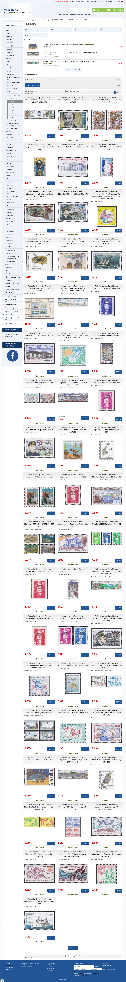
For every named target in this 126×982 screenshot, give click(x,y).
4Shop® (81, 974)
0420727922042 (106, 965)
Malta (8, 176)
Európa (8, 30)
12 (26, 93)
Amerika (8, 267)
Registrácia (50, 967)
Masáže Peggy (63, 979)
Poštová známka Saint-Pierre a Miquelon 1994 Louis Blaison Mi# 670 (73, 193)
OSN (8, 253)
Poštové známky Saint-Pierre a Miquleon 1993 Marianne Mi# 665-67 (106, 523)
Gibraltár (9, 131)
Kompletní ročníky (11, 296)
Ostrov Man (10, 203)
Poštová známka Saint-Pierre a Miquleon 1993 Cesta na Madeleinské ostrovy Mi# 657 (106, 476)
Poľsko (9, 206)
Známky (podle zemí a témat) (12, 26)
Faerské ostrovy (11, 68)
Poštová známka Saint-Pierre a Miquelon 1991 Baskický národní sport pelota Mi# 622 (106, 854)
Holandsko (10, 188)
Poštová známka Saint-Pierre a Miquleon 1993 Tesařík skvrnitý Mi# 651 (107, 429)
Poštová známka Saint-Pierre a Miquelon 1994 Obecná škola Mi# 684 (39, 334)
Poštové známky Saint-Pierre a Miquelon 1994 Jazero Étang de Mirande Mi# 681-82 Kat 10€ (73, 288)
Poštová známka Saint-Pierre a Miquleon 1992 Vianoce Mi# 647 (63, 44)
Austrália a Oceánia (11, 274)
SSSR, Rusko (10, 231)
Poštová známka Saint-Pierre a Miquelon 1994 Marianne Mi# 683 (106, 287)
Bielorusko (10, 52)
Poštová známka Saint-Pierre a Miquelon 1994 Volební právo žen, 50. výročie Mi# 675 (72, 241)
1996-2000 (13, 120)
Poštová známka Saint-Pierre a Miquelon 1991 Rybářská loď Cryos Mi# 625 (39, 901)
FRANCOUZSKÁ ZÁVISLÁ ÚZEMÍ (14, 78)
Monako (9, 182)
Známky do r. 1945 (11, 293)
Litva (8, 160)
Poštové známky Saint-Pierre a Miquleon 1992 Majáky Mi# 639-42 (39, 711)
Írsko (8, 141)
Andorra (9, 39)
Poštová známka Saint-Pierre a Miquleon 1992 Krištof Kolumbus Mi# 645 (73, 712)
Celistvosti (8, 314)
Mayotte (10, 85)
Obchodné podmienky (105, 1)
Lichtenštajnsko (11, 157)
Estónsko (9, 65)
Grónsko (9, 135)
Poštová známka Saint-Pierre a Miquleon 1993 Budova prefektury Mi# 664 (73, 524)
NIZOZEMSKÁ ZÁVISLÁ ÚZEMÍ (13, 192)
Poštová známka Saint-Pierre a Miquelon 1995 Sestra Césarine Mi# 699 (39, 146)
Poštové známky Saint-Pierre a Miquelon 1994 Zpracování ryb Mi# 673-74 (39, 382)
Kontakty (94, 1)
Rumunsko (10, 215)
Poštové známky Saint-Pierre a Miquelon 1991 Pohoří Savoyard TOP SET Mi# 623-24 (70, 53)
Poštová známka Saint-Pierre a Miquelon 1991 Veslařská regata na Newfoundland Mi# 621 (73, 854)
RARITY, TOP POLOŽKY (12, 311)
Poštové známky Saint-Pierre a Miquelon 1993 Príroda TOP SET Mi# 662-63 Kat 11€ (73, 382)
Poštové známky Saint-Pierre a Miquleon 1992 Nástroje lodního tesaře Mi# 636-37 (106, 665)
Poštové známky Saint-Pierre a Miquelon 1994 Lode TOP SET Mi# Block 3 (39, 288)
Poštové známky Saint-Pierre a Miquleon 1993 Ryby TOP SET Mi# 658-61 (39, 524)
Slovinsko (10, 228)
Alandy (9, 33)
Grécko (9, 218)
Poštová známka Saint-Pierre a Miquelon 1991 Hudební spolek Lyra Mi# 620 (39, 854)
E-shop (76, 972)
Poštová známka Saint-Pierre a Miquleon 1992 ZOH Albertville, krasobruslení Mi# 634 (39, 665)
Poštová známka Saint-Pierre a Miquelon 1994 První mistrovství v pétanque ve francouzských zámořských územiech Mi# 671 (106, 195)
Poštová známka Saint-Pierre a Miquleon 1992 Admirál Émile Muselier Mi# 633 (106, 618)
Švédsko (9, 237)
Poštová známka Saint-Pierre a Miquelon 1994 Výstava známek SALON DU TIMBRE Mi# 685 (73, 335)
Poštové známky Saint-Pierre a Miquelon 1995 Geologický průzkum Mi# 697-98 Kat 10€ (39, 99)
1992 (12, 107)
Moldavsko (10, 179)
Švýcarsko (10, 240)
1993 (12, 111)
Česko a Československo (13, 277)
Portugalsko (10, 209)
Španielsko (10, 234)
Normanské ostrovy (12, 196)
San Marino (10, 222)
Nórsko (9, 199)
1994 (12, 114)
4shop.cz (84, 975)
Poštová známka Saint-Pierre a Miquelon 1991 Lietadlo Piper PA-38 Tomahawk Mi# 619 (107, 806)
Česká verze (118, 1)
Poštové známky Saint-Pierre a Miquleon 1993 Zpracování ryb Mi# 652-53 (39, 476)
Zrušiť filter (118, 85)
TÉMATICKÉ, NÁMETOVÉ (12, 283)
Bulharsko (10, 58)
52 (30, 93)
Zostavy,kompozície (11, 308)
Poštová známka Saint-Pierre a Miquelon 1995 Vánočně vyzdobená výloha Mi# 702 (39, 194)
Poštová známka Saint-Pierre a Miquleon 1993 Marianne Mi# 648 (106, 381)
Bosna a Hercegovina (13, 55)
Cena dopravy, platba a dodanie (81, 1)
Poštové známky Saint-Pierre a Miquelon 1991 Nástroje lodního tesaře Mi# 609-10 (39, 806)
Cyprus (9, 153)
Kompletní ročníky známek (11, 300)
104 (32, 93)
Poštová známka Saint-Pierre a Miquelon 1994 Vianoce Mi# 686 (106, 334)
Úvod (25, 20)
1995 (12, 117)
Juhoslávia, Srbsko (12, 150)
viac (43, 105)
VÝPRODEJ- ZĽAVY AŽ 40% (12, 319)
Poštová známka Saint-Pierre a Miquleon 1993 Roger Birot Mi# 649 (39, 428)
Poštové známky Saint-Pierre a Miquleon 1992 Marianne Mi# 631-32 (72, 617)
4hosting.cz (96, 974)
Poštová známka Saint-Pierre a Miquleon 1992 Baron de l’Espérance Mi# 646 (107, 712)
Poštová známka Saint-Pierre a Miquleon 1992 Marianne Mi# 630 (39, 617)
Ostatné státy (11, 261)
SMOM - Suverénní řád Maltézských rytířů (13, 257)
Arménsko (10, 43)
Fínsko (9, 71)
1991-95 (12, 101)
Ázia (7, 271)
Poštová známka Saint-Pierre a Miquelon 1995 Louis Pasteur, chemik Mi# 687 (73, 99)
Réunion (10, 92)
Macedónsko (10, 172)
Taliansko (10, 147)
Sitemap (49, 970)
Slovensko (10, 225)
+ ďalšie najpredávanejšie (73, 70)
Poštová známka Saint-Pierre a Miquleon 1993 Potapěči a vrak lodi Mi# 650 (73, 429)
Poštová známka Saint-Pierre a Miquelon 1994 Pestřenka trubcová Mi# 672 (39, 241)
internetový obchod (84, 972)
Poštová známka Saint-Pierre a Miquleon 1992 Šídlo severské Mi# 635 (73, 664)
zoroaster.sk (11, 10)
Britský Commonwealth (12, 290)
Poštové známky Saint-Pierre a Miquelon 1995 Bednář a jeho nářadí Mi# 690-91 (107, 99)
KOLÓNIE (8, 286)
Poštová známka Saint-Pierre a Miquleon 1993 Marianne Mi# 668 (39, 570)
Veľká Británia (11, 250)
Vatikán (9, 247)
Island (9, 144)
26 (28, 93)
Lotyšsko (9, 163)
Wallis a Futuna (12, 128)
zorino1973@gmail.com (108, 969)
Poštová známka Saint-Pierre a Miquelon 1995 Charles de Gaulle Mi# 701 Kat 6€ (106, 146)
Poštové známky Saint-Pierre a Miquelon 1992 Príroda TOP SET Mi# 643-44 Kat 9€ (69, 61)
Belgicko (9, 49)
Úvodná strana (9, 20)
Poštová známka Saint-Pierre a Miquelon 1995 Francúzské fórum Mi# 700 (73, 146)
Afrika (7, 264)
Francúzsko (10, 74)
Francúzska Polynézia (14, 82)
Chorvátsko (10, 138)
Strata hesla (50, 968)
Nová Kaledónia (12, 89)
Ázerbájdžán (10, 46)
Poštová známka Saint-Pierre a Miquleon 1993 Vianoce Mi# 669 (73, 570)
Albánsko (10, 36)
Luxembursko (11, 166)
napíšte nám (9, 336)
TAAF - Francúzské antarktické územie (13, 124)
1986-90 (12, 98)
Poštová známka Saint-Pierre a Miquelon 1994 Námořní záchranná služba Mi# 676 (106, 241)
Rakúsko (9, 212)
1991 (12, 104)
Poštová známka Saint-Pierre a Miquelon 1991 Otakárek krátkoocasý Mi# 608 (106, 759)
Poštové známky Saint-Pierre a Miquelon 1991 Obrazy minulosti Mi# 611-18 (73, 806)
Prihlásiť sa (50, 965)
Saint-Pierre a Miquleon (14, 95)
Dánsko (9, 62)
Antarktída (9, 280)
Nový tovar (8, 323)
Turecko (9, 244)
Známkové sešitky (11, 304)
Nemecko (10, 185)
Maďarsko (10, 169)
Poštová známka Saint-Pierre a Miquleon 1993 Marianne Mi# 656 (73, 475)
